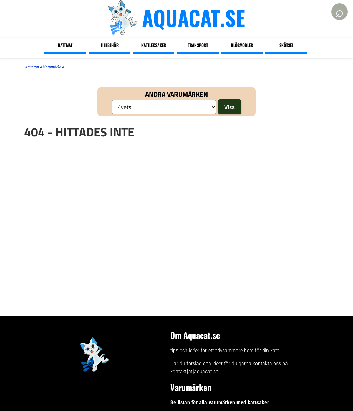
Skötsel (286, 45)
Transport (198, 45)
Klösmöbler (242, 45)
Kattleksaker (153, 45)
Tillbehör (110, 45)
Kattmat (65, 45)
